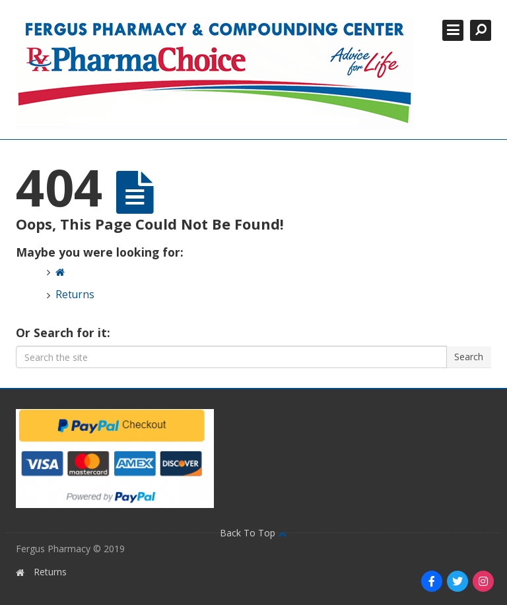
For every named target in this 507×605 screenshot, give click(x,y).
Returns (74, 295)
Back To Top (253, 532)
